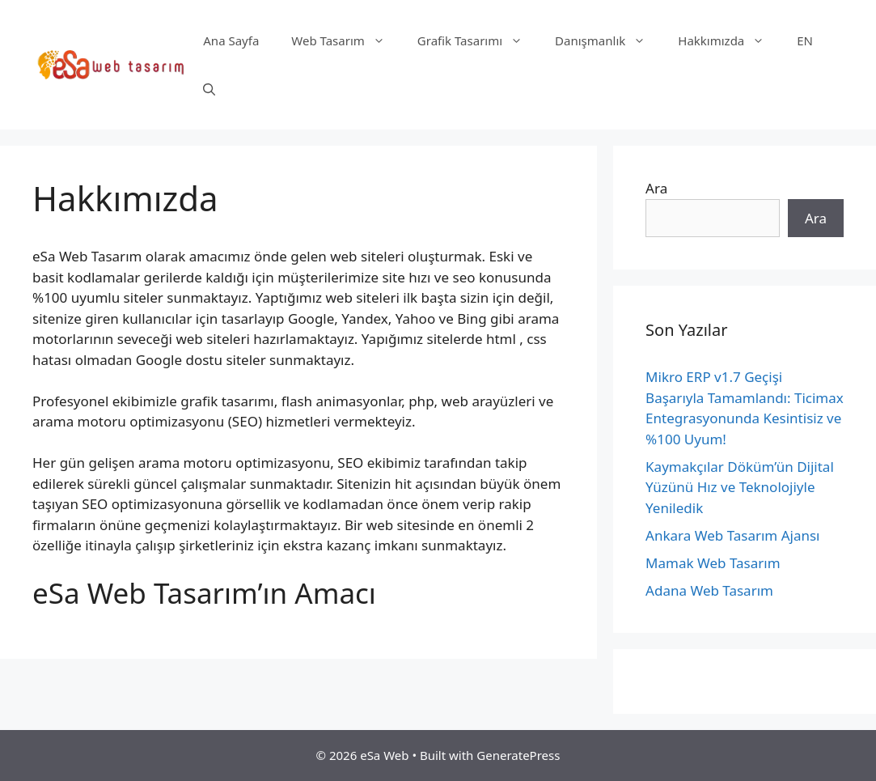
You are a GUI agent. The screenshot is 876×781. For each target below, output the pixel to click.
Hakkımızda (729, 40)
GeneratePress (518, 755)
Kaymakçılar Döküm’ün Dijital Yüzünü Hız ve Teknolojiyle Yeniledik (739, 487)
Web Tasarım (345, 40)
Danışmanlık (608, 40)
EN (805, 40)
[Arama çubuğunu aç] (209, 89)
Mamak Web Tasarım (712, 563)
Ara (656, 188)
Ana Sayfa (231, 40)
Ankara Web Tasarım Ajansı (732, 535)
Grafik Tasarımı (478, 40)
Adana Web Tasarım (709, 590)
